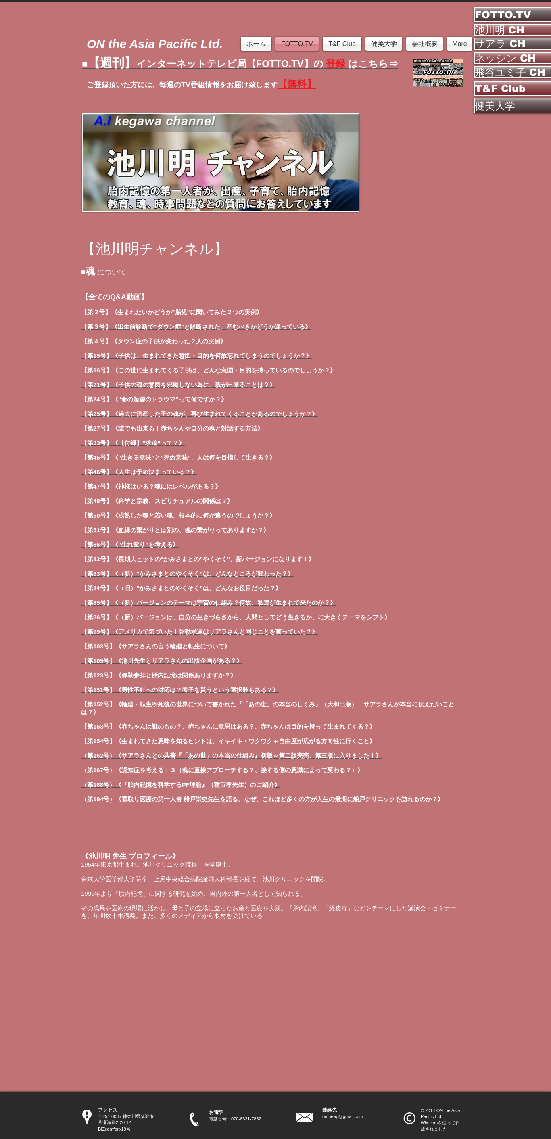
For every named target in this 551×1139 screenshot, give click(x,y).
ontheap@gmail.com (342, 1116)
